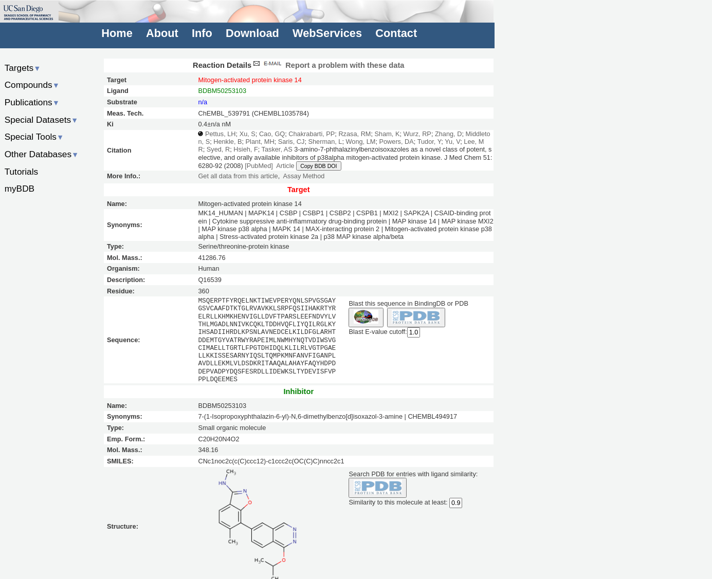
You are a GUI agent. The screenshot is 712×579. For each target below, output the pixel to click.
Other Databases (42, 154)
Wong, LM (361, 141)
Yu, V (452, 141)
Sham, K (387, 134)
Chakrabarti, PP (311, 134)
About (162, 33)
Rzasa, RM (354, 134)
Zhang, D (448, 134)
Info (202, 33)
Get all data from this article (238, 176)
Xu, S (247, 134)
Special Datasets (42, 120)
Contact (396, 33)
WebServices (327, 33)
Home (116, 33)
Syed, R (218, 149)
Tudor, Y (429, 141)
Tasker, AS (277, 149)
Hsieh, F (245, 149)
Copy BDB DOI (318, 166)
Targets (23, 68)
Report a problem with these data (327, 65)
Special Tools (34, 137)
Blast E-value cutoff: (378, 332)
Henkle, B (227, 141)
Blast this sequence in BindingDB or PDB (408, 303)
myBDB (19, 188)
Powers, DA (396, 141)
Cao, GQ (272, 134)
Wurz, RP (417, 134)
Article (285, 166)
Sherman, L (325, 141)
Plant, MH (260, 141)
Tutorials (22, 171)
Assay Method (304, 176)
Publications (32, 102)
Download (252, 33)
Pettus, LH (220, 134)
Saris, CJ (291, 141)
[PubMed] (259, 166)
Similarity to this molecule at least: (398, 502)
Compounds (32, 85)
